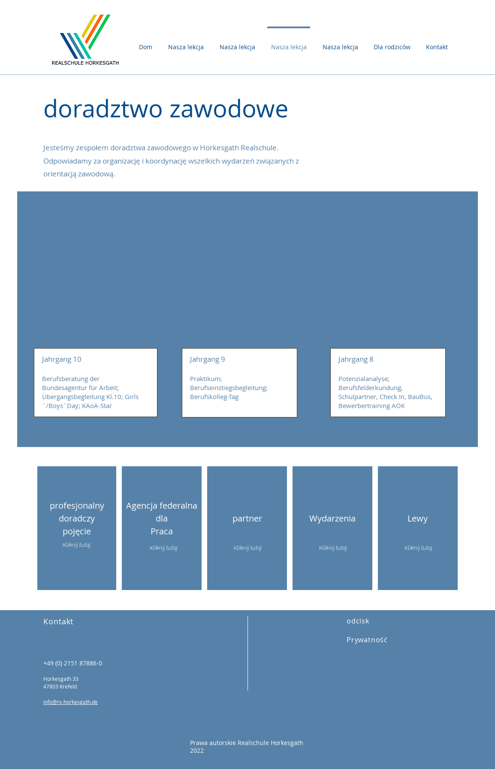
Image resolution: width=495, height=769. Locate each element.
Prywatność (367, 639)
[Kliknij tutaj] (163, 548)
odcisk (358, 621)
